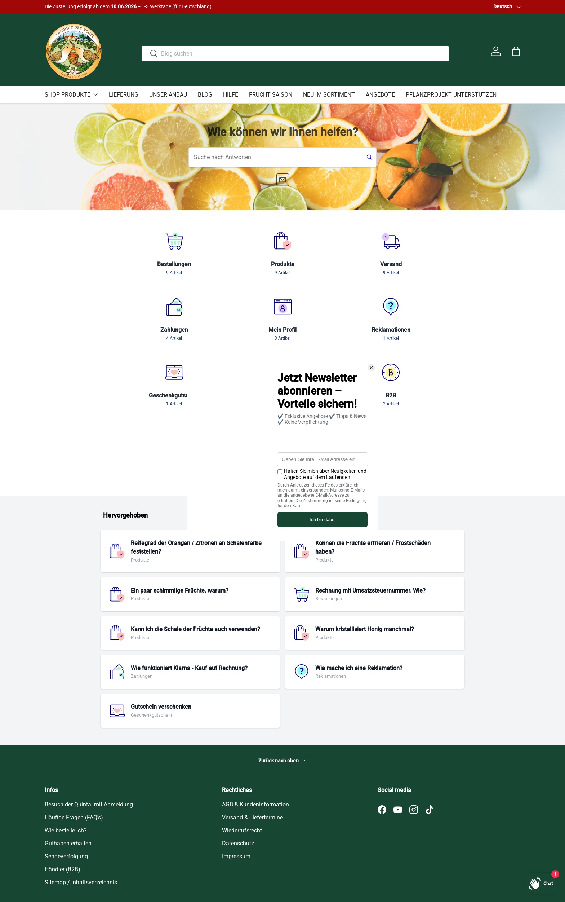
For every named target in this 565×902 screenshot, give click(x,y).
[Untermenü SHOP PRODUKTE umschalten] (95, 94)
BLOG (205, 94)
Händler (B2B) (62, 803)
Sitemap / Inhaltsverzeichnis (81, 816)
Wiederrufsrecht (242, 764)
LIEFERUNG (123, 94)
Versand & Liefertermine (252, 751)
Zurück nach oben (282, 695)
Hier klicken (102, 7)
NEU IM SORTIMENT (329, 94)
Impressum (236, 790)
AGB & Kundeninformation (255, 738)
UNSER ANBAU (168, 94)
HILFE (230, 94)
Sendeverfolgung (66, 790)
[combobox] (295, 49)
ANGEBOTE (380, 94)
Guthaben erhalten (68, 777)
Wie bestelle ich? (66, 764)
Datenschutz (238, 777)
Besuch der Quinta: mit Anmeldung (89, 738)
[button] (516, 51)
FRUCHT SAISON (270, 94)
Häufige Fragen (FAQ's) (74, 751)
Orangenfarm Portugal (82, 869)
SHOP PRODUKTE (67, 94)
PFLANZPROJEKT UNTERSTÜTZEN (451, 94)
